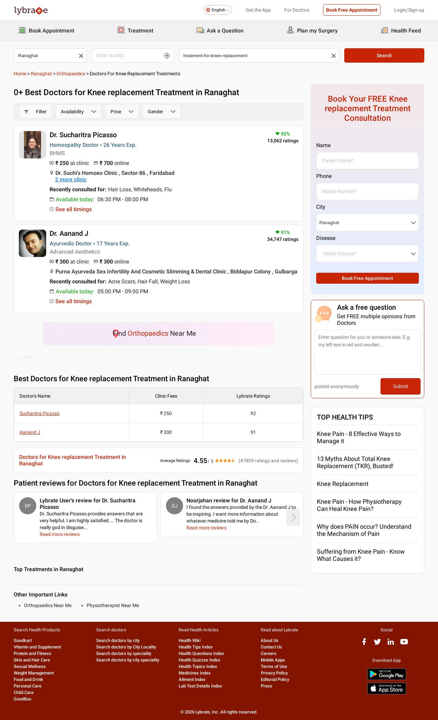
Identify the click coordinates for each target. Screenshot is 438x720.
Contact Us (271, 647)
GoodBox (22, 699)
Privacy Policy (274, 673)
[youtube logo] (404, 644)
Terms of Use (274, 666)
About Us (270, 640)
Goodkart (23, 640)
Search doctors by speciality (123, 653)
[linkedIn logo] (391, 644)
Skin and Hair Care (32, 660)
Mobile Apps (273, 660)
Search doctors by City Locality (126, 647)
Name (323, 145)
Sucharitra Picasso (40, 413)
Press (266, 686)
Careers (268, 653)
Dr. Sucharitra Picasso (83, 135)
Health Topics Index (198, 666)
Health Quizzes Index (199, 660)
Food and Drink (28, 679)
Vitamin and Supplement (37, 647)
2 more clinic (71, 179)
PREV (25, 358)
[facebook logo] (364, 644)
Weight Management (34, 673)
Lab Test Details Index (200, 686)
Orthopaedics (70, 73)
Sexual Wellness (30, 666)
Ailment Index (192, 679)
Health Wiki (190, 640)
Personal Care (27, 686)
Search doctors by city (118, 640)
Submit (400, 386)
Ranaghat (41, 73)
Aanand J (30, 432)
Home (20, 73)
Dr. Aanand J (69, 233)
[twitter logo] (377, 644)
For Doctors (296, 10)
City (320, 207)
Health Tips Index (196, 647)
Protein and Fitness (32, 653)
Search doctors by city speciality (127, 660)
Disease (325, 238)
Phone (324, 176)
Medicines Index (195, 673)
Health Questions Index (201, 653)
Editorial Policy (275, 679)
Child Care (24, 692)
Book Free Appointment (351, 10)
